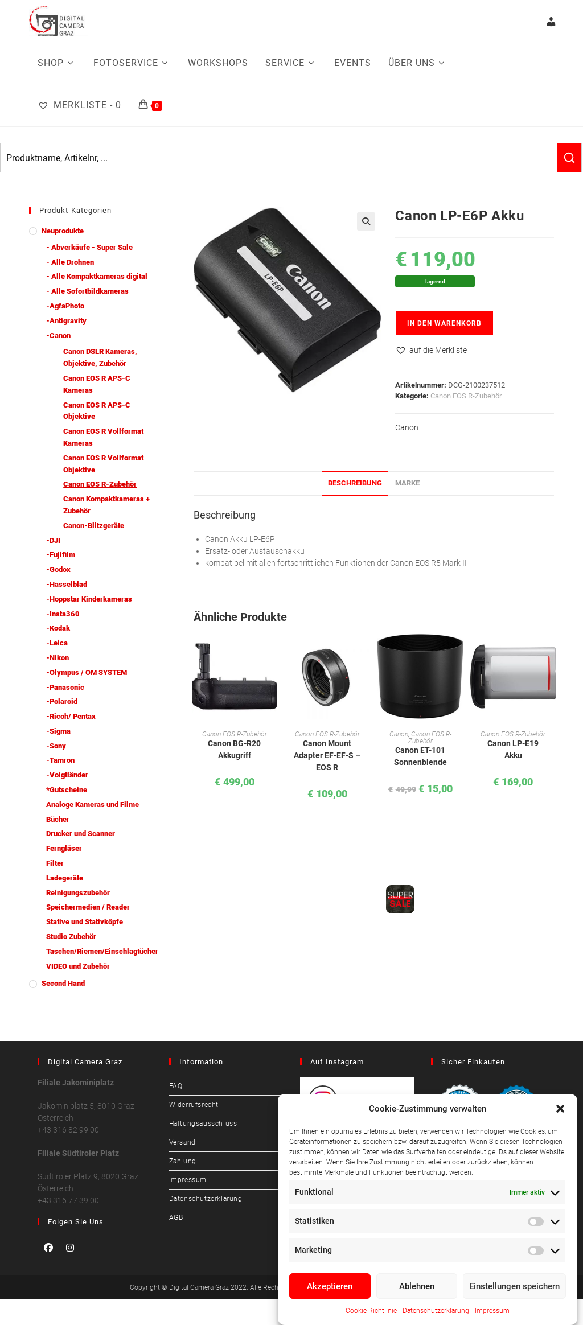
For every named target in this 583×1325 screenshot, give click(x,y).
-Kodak (58, 628)
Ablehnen (416, 1286)
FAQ (176, 1086)
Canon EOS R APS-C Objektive (96, 411)
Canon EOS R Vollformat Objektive (103, 464)
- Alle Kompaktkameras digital (96, 276)
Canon (406, 427)
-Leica (57, 643)
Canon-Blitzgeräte (93, 525)
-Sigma (58, 731)
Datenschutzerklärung (436, 1311)
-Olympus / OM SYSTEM (86, 672)
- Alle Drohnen (70, 262)
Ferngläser (64, 848)
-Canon (58, 335)
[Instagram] (70, 1247)
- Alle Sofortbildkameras (87, 291)
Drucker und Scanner (80, 833)
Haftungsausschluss (203, 1124)
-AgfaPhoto (65, 306)
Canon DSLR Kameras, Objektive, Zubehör (100, 357)
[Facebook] (48, 1247)
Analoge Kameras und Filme (92, 804)
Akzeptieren (329, 1286)
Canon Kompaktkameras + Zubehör (106, 505)
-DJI (53, 540)
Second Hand (63, 983)
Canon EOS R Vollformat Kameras (103, 437)
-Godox (58, 569)
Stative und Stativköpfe (84, 921)
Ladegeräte (64, 878)
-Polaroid (61, 701)
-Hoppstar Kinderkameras (89, 599)
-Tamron (60, 760)
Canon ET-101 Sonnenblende (420, 756)
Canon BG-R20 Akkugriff (234, 749)
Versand (182, 1142)
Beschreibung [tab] (355, 483)
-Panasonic (65, 687)
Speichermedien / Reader (88, 907)
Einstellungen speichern (514, 1286)
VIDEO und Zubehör (78, 966)
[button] (560, 1108)
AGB (176, 1217)
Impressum (492, 1311)
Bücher (57, 819)
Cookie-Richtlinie (371, 1311)
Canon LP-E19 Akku (513, 749)
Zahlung (182, 1161)
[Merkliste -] (79, 105)
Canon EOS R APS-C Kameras (96, 384)
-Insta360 (63, 614)
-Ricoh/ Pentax (71, 716)
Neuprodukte (63, 231)
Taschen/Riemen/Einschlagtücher (102, 951)
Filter (55, 863)
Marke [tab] (407, 483)
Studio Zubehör (71, 936)
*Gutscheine (66, 789)
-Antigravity (66, 320)
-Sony (56, 746)
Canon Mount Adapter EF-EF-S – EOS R (327, 755)
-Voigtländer (67, 775)
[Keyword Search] (279, 157)
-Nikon (57, 657)
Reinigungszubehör (78, 892)
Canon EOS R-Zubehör (466, 396)
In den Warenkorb (444, 323)
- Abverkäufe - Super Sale (89, 247)
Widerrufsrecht (194, 1105)
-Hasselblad (66, 584)
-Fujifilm (60, 554)
